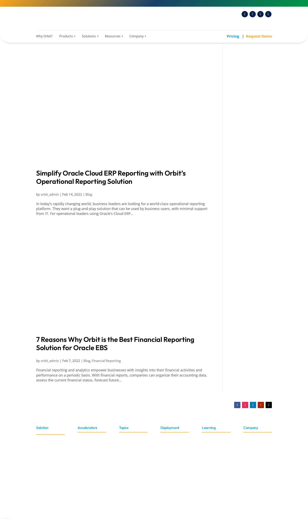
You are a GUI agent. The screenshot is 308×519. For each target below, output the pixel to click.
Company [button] (137, 36)
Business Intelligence (249, 77)
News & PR (238, 201)
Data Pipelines (243, 163)
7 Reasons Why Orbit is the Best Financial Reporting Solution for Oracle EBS (115, 343)
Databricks (240, 138)
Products (66, 36)
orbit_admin (50, 194)
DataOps (239, 173)
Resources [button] (113, 36)
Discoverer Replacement (252, 212)
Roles (123, 442)
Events (248, 448)
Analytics (239, 66)
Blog (88, 194)
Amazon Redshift (245, 133)
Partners (250, 442)
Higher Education (246, 187)
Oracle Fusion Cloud (248, 243)
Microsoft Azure (245, 143)
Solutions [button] (89, 36)
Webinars (209, 460)
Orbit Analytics (242, 252)
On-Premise (169, 442)
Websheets (241, 273)
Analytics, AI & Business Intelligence (250, 59)
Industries (238, 182)
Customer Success (247, 262)
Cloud (164, 437)
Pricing (233, 36)
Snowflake (240, 149)
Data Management (245, 158)
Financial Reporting (106, 360)
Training (208, 437)
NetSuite (43, 467)
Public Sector (242, 192)
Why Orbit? (44, 36)
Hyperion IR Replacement (242, 220)
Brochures (210, 471)
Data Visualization (246, 88)
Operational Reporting (250, 109)
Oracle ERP (241, 238)
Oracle (41, 439)
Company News (245, 257)
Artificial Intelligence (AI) (251, 72)
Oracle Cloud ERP (49, 444)
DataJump (240, 168)
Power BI (239, 114)
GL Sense (239, 268)
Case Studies (211, 466)
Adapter (84, 437)
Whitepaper (211, 454)
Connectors (86, 442)
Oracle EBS (241, 233)
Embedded (168, 448)
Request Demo (259, 36)
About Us (250, 437)
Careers (249, 460)
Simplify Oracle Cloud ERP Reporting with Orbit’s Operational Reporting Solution (111, 177)
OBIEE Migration (245, 227)
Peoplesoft (44, 473)
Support (208, 477)
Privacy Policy (187, 494)
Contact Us (251, 466)
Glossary (208, 442)
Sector (124, 436)
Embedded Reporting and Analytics (249, 96)
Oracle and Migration (247, 207)
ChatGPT (239, 82)
